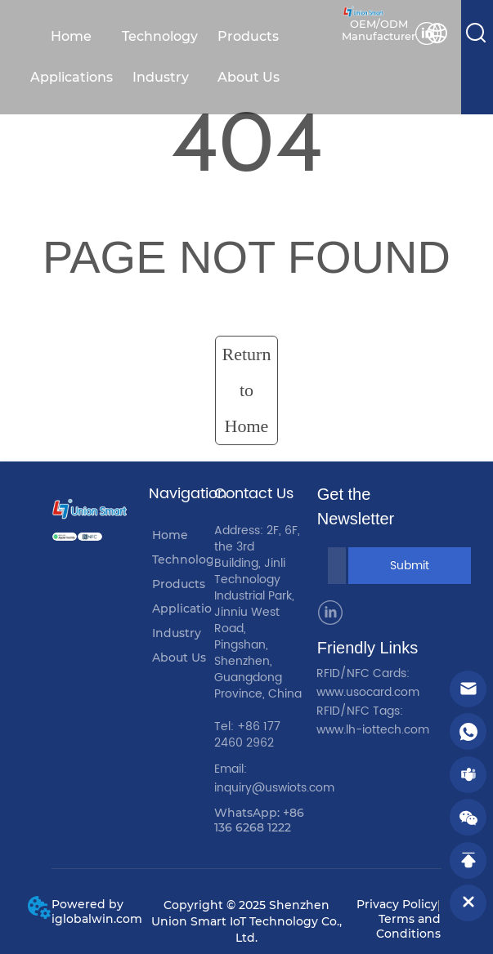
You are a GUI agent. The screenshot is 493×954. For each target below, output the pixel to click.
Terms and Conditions (408, 926)
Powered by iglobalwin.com (97, 911)
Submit (409, 565)
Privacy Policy (396, 904)
